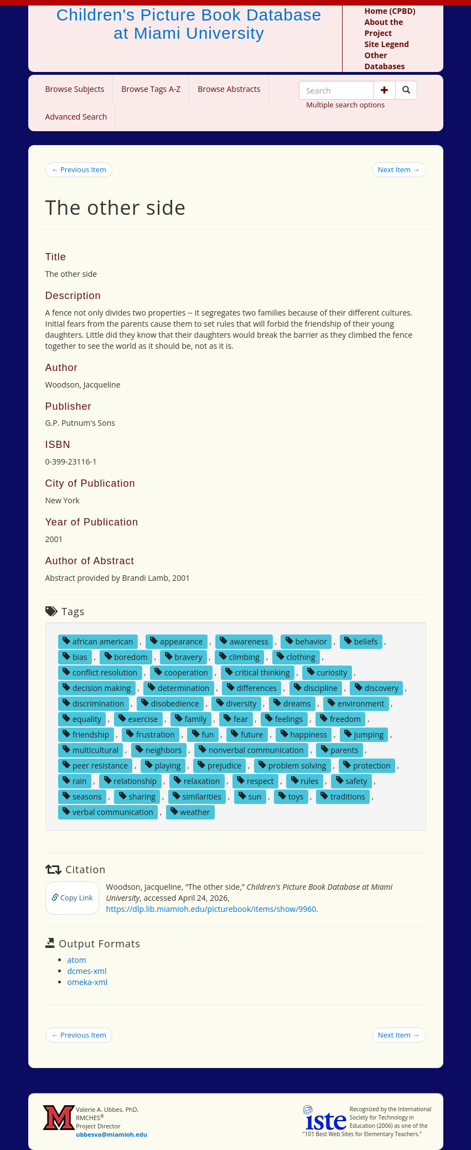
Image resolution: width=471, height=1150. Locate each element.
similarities (197, 796)
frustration (150, 734)
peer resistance (95, 765)
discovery (376, 687)
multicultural (90, 749)
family (190, 718)
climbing (239, 656)
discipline (316, 687)
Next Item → (399, 169)
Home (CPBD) (390, 11)
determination (178, 687)
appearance (176, 641)
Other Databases (385, 60)
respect (255, 780)
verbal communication (108, 811)
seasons (82, 796)
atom (77, 960)
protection (366, 765)
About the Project (384, 27)
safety (352, 780)
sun (250, 796)
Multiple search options (345, 105)
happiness (304, 734)
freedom (340, 718)
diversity (236, 703)
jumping (364, 734)
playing (162, 765)
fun (203, 734)
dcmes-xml (87, 971)
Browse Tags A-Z (150, 89)
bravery (183, 656)
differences (252, 687)
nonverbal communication (251, 749)
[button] (385, 90)
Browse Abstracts (229, 89)
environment (356, 703)
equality (82, 718)
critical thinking (257, 672)
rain (74, 780)
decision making (97, 687)
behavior (306, 641)
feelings (284, 718)
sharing (137, 796)
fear (236, 718)
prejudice (219, 765)
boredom (126, 656)
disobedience (170, 703)
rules (305, 780)
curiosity (327, 672)
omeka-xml (88, 982)
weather (190, 811)
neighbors (159, 749)
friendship (86, 734)
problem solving (292, 765)
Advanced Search (76, 116)
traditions (342, 796)
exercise (138, 718)
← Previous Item (79, 169)
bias (75, 656)
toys (290, 796)
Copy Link (72, 898)
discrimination (93, 703)
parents (340, 749)
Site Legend (387, 44)
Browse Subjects (75, 89)
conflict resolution (100, 672)
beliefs (360, 641)
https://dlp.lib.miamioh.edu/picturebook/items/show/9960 (211, 909)
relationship (130, 780)
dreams (291, 703)
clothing (296, 656)
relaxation (197, 780)
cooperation (181, 672)
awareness (244, 641)
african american (98, 641)
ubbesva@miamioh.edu (111, 1134)
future (247, 734)
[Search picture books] (406, 90)
